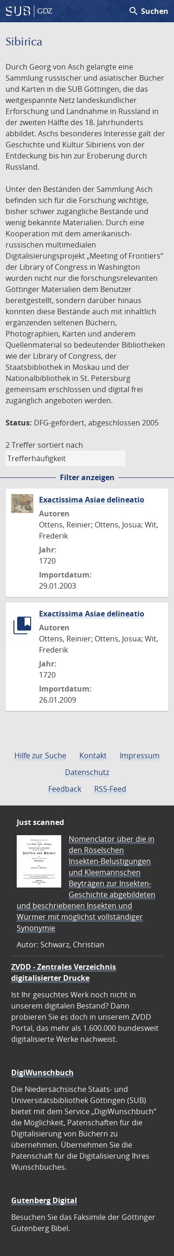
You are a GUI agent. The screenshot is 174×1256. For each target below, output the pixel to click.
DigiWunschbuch (42, 1072)
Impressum (140, 755)
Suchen (148, 11)
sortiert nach (60, 445)
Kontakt (93, 755)
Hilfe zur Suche (40, 755)
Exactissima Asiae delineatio (91, 500)
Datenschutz (87, 772)
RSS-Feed (110, 789)
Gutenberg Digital (44, 1200)
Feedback (64, 789)
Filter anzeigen (87, 477)
